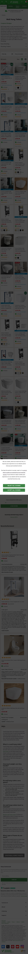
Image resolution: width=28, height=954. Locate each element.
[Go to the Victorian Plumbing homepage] (14, 2)
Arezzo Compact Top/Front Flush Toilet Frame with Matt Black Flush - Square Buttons (20, 363)
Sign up (14, 879)
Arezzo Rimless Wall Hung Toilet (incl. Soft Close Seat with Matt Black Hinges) (19, 482)
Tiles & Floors (17, 7)
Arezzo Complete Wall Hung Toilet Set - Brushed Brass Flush (20, 107)
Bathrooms (3, 6)
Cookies (8, 921)
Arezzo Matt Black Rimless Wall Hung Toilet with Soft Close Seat (6, 482)
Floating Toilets (6, 46)
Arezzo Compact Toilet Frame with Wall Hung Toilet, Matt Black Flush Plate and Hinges (20, 334)
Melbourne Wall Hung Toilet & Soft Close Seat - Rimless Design (6, 392)
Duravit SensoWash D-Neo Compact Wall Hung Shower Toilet (13, 661)
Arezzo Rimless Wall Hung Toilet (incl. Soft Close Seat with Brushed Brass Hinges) (20, 250)
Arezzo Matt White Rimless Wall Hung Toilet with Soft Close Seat (20, 449)
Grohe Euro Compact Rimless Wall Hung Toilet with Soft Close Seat (20, 307)
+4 (22, 172)
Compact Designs (6, 23)
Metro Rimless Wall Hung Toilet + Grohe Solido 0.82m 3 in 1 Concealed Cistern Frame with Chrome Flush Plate (6, 363)
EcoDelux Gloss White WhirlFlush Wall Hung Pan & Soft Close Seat (20, 78)
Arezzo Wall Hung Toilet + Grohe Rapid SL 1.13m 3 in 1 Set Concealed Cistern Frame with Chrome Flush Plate (6, 107)
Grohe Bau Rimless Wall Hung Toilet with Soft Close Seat (6, 277)
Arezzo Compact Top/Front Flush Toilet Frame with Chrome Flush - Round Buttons (6, 220)
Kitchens (24, 6)
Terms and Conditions (3, 921)
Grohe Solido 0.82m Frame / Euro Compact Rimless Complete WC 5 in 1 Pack (6, 307)
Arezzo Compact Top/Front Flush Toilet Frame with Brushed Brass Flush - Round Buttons (20, 164)
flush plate (6, 751)
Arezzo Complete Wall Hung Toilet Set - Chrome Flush (6, 193)
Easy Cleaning (5, 44)
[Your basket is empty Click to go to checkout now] (26, 2)
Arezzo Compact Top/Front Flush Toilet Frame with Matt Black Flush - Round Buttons (6, 334)
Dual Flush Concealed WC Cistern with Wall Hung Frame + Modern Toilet (20, 135)
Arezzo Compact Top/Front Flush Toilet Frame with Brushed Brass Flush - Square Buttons (20, 220)
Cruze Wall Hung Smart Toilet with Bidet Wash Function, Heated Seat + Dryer (6, 422)
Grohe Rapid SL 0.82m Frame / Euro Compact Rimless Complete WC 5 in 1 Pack (6, 135)
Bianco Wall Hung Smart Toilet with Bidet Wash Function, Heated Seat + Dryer (20, 422)
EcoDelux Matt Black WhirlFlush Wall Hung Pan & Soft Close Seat (6, 449)
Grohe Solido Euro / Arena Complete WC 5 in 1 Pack (6, 78)
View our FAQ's (14, 517)
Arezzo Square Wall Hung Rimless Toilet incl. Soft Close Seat (20, 392)
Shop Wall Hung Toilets (14, 855)
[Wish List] (22, 2)
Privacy (13, 921)
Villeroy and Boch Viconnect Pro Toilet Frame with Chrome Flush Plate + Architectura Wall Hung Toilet (20, 277)
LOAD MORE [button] (14, 506)
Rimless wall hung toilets (9, 814)
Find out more (24, 896)
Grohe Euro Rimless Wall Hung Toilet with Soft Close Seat (20, 193)
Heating (10, 6)
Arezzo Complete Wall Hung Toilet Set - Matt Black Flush (6, 164)
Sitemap (18, 921)
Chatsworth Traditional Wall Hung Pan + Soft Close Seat (6, 250)
